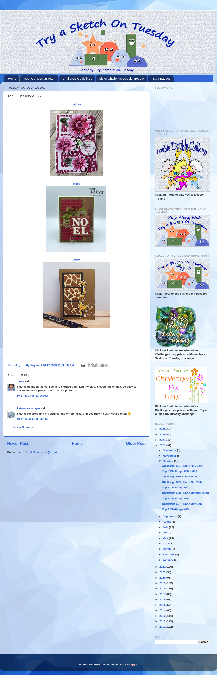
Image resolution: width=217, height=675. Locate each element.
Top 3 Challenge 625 (175, 509)
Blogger (132, 664)
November (170, 455)
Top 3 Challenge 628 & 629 (179, 471)
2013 (162, 615)
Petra (76, 260)
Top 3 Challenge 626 (175, 498)
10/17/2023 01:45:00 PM (32, 419)
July (166, 527)
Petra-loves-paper (28, 408)
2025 (162, 434)
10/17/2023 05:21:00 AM (32, 395)
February (169, 554)
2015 (162, 604)
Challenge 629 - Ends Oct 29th (182, 482)
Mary (76, 183)
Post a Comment (24, 427)
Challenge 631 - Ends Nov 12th (182, 465)
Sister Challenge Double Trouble (121, 78)
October (168, 461)
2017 (162, 594)
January (168, 559)
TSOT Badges (160, 78)
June (166, 532)
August (168, 521)
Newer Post (18, 443)
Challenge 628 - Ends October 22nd (185, 492)
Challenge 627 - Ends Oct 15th (182, 503)
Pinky (77, 104)
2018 (162, 588)
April (166, 543)
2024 (162, 439)
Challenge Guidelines (77, 78)
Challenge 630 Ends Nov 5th (180, 476)
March (167, 548)
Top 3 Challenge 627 (175, 487)
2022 (162, 566)
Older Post (136, 443)
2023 (162, 445)
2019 (162, 583)
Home (12, 78)
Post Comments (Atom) (41, 452)
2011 (162, 626)
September (170, 516)
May (166, 538)
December (170, 450)
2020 (162, 577)
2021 (162, 572)
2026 (162, 428)
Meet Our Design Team (39, 78)
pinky (20, 381)
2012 (162, 621)
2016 (162, 599)
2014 (162, 610)
